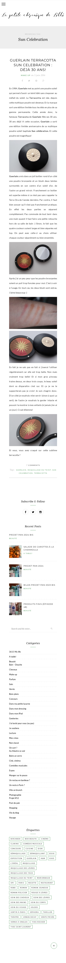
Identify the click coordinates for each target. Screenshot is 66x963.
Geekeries (13, 718)
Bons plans (14, 694)
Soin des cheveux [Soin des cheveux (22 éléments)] (20, 897)
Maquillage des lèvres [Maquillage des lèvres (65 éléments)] (23, 868)
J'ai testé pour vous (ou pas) (21, 723)
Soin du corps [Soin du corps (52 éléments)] (38, 902)
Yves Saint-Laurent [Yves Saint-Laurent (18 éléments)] (21, 927)
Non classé (14, 743)
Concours (13, 699)
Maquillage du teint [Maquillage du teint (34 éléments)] (22, 878)
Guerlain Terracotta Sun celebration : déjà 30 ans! (33, 65)
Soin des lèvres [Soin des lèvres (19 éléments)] (41, 897)
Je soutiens (14, 728)
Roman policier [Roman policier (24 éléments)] (19, 892)
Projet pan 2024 (34, 566)
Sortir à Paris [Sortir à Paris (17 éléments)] (18, 912)
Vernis (12, 689)
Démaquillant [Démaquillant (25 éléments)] (37, 853)
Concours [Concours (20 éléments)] (16, 848)
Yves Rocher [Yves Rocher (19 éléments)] (38, 922)
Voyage (12, 817)
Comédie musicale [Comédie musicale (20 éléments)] (32, 844)
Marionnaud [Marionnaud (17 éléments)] (43, 878)
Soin (11, 684)
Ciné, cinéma (15, 760)
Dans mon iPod (16, 713)
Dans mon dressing (17, 708)
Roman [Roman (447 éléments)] (23, 888)
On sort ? (13, 747)
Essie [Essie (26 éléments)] (52, 853)
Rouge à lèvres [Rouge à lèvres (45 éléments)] (40, 892)
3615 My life (15, 651)
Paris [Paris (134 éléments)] (21, 883)
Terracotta (40, 473)
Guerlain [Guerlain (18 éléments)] (31, 858)
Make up (25, 75)
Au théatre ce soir (17, 751)
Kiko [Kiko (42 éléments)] (52, 858)
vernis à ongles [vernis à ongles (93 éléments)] (19, 922)
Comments (33, 465)
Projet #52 (14, 798)
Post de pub (14, 803)
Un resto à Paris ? (17, 785)
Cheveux (13, 669)
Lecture (12, 733)
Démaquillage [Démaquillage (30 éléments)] (18, 853)
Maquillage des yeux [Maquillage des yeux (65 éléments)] (22, 873)
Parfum (12, 679)
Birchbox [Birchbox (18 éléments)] (16, 839)
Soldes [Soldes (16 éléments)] (34, 907)
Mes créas (13, 738)
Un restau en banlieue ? (19, 780)
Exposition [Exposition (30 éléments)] (16, 858)
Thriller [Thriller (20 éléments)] (47, 912)
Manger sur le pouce (18, 775)
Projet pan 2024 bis (21, 535)
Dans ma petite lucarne (19, 703)
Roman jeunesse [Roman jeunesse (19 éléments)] (39, 888)
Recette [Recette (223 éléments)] (32, 883)
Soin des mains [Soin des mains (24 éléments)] (18, 902)
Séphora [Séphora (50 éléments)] (34, 912)
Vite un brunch (15, 790)
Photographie (15, 795)
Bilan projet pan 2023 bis (39, 585)
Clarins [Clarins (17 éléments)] (15, 844)
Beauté (13, 538)
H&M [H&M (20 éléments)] (43, 858)
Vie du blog (14, 812)
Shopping (13, 808)
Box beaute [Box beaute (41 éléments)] (31, 839)
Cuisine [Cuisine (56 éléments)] (29, 848)
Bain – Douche (15, 664)
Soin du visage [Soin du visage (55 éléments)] (18, 907)
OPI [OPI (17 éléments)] (12, 883)
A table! (28, 553)
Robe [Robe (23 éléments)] (13, 888)
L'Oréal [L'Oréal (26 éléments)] (14, 863)
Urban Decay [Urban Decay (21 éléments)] (30, 917)
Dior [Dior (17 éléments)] (40, 848)
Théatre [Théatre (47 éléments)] (15, 917)
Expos (12, 770)
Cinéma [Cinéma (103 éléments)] (45, 839)
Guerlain (21, 470)
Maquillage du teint (39, 470)
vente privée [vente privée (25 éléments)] (47, 917)
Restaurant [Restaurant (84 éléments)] (47, 883)
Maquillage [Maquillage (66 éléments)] (29, 863)
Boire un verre (15, 756)
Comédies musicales (18, 765)
